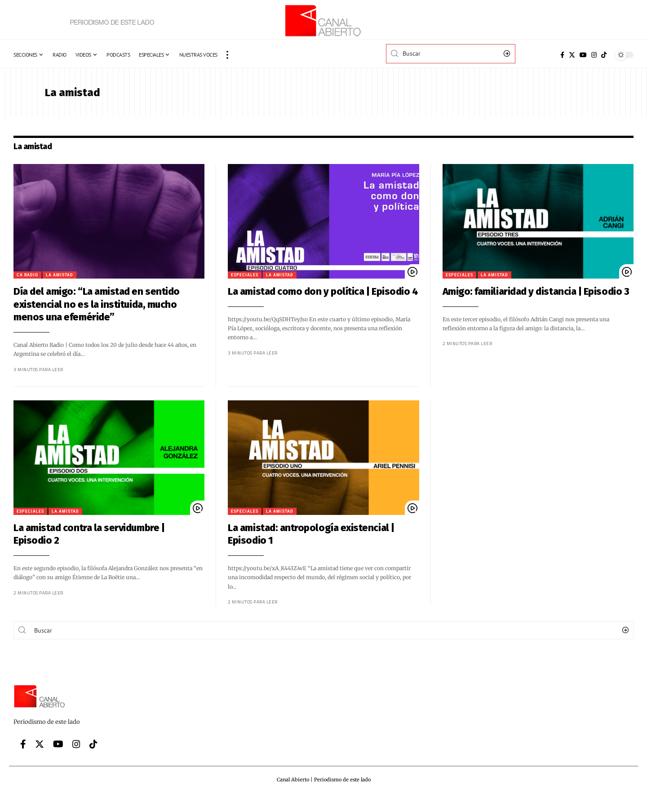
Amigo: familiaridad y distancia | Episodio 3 (518, 291)
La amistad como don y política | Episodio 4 (306, 291)
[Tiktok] (604, 55)
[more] (227, 55)
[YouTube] (583, 55)
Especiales (227, 274)
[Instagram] (594, 55)
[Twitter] (572, 55)
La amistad (42, 274)
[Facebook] (562, 55)
